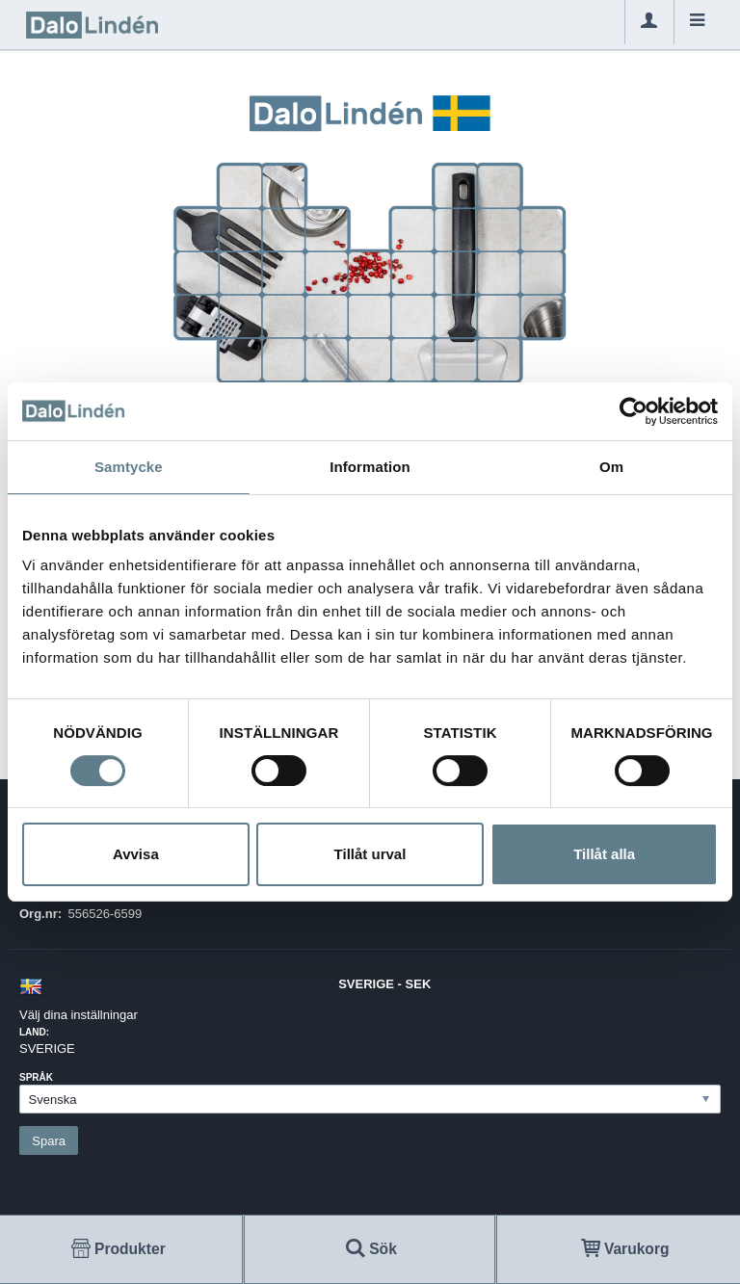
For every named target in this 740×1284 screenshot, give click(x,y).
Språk (36, 1077)
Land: (34, 1032)
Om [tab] (611, 467)
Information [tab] (370, 467)
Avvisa (136, 854)
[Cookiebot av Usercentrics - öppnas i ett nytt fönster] (633, 411)
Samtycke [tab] (128, 467)
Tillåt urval (370, 854)
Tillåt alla (604, 854)
